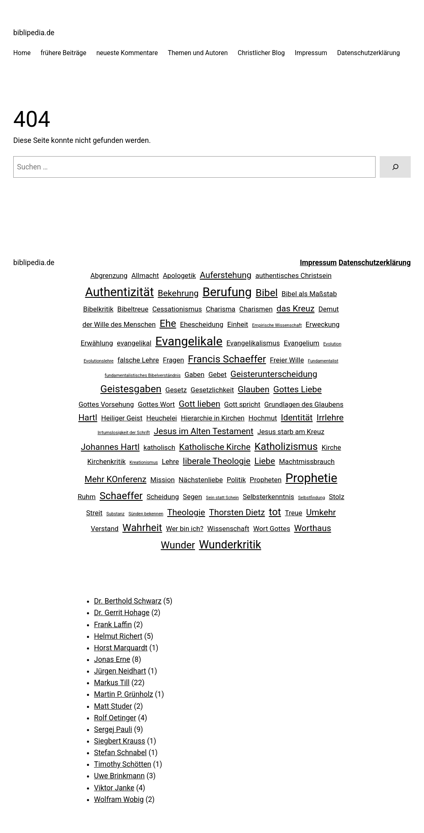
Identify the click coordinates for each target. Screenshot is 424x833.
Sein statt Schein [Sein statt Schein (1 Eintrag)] (222, 497)
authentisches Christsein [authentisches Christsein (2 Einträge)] (293, 275)
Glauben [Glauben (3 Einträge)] (253, 389)
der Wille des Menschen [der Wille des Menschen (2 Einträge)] (119, 324)
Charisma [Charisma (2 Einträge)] (221, 309)
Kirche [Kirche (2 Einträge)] (331, 447)
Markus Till (112, 682)
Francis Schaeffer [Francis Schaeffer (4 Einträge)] (227, 359)
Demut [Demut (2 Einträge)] (328, 309)
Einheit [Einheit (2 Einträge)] (237, 324)
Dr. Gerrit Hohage (121, 612)
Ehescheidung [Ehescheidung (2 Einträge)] (202, 324)
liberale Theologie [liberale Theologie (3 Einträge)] (217, 461)
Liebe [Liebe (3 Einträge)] (264, 461)
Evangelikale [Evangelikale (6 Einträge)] (188, 341)
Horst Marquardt (120, 648)
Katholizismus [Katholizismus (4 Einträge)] (286, 446)
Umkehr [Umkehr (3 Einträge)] (321, 512)
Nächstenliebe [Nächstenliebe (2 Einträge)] (200, 480)
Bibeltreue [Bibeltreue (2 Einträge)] (132, 309)
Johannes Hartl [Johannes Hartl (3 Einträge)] (110, 447)
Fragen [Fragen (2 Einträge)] (173, 360)
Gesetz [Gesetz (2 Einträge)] (176, 390)
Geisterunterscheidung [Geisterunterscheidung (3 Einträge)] (274, 374)
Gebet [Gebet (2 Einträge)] (217, 374)
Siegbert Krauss (119, 741)
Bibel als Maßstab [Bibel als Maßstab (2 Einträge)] (309, 294)
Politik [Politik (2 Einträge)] (236, 480)
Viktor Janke (114, 788)
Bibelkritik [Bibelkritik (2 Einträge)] (98, 309)
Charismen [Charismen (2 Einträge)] (256, 309)
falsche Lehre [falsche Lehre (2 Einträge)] (138, 360)
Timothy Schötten (122, 764)
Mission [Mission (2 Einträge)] (162, 480)
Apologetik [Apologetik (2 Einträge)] (179, 275)
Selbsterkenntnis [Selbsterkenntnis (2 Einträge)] (268, 497)
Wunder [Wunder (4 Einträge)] (178, 545)
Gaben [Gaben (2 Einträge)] (195, 374)
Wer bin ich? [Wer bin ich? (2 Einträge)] (184, 528)
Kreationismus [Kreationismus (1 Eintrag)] (144, 462)
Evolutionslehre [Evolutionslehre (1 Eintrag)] (98, 361)
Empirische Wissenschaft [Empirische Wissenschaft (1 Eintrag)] (277, 325)
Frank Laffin (113, 625)
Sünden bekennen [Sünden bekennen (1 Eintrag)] (145, 514)
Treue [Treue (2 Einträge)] (293, 513)
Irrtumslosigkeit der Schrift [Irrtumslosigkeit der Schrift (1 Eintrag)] (124, 432)
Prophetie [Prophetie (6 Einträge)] (311, 478)
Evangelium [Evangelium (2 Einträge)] (301, 343)
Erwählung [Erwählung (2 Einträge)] (97, 343)
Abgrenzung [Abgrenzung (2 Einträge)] (109, 275)
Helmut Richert (118, 636)
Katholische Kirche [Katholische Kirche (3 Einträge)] (215, 447)
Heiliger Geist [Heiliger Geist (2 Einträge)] (121, 418)
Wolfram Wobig (119, 799)
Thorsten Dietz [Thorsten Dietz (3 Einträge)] (237, 512)
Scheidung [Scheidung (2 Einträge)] (163, 497)
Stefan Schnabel (120, 752)
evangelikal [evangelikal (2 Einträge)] (134, 343)
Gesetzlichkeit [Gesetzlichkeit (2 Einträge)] (212, 390)
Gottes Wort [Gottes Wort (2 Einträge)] (156, 404)
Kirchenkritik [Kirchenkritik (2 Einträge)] (106, 461)
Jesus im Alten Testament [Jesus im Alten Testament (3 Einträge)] (203, 431)
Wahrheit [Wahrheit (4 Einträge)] (142, 528)
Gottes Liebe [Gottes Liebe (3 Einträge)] (297, 389)
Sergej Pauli (113, 729)
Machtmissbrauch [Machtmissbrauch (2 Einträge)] (307, 461)
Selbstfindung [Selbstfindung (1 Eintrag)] (311, 497)
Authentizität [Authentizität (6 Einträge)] (119, 292)
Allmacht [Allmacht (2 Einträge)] (145, 275)
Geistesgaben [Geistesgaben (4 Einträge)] (130, 389)
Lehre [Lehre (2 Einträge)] (170, 461)
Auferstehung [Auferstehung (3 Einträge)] (225, 275)
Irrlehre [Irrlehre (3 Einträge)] (330, 418)
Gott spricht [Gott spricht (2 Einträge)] (242, 404)
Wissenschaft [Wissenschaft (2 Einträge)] (228, 528)
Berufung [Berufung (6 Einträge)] (227, 292)
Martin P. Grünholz (123, 694)
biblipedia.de (33, 33)
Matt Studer (113, 706)
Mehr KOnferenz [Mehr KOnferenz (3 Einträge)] (115, 479)
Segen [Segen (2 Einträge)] (192, 497)
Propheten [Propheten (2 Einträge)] (266, 480)
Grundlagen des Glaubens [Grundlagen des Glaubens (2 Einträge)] (303, 404)
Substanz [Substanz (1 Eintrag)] (115, 514)
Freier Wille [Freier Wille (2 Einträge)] (287, 360)
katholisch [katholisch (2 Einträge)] (160, 447)
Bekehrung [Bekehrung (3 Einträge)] (178, 293)
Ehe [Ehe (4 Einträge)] (167, 323)
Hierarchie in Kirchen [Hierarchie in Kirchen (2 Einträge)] (213, 418)
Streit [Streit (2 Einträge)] (94, 513)
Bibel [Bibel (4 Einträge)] (266, 293)
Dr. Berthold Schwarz (127, 601)
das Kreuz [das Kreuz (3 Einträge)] (296, 309)
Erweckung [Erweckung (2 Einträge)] (323, 324)
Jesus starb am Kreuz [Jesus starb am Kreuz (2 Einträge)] (290, 431)
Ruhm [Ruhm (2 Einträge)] (87, 497)
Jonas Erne (112, 659)
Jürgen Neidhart (120, 671)
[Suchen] (395, 166)
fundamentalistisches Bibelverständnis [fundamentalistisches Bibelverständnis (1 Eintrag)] (143, 375)
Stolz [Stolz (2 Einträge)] (336, 497)
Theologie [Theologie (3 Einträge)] (186, 512)
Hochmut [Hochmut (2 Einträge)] (262, 418)
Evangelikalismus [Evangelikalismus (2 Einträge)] (253, 343)
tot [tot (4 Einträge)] (275, 512)
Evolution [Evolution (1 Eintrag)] (332, 344)
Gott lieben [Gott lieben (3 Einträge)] (199, 404)
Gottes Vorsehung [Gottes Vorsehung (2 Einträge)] (106, 404)
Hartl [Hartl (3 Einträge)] (87, 418)
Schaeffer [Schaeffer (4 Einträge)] (120, 496)
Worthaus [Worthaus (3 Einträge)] (312, 528)
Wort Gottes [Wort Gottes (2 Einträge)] (271, 528)
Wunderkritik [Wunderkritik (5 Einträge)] (230, 544)
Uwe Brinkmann (119, 776)
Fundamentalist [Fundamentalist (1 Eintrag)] (323, 361)
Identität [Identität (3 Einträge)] (297, 418)
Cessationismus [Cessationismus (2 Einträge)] (177, 309)
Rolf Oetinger (115, 718)
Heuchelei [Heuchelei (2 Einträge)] (161, 418)
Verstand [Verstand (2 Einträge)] (104, 528)
